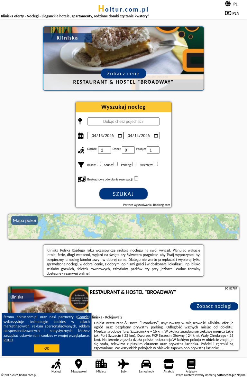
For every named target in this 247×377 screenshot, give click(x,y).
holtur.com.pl (123, 9)
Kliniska (16, 297)
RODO (8, 340)
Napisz (241, 375)
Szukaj (123, 194)
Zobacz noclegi (214, 306)
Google (83, 317)
